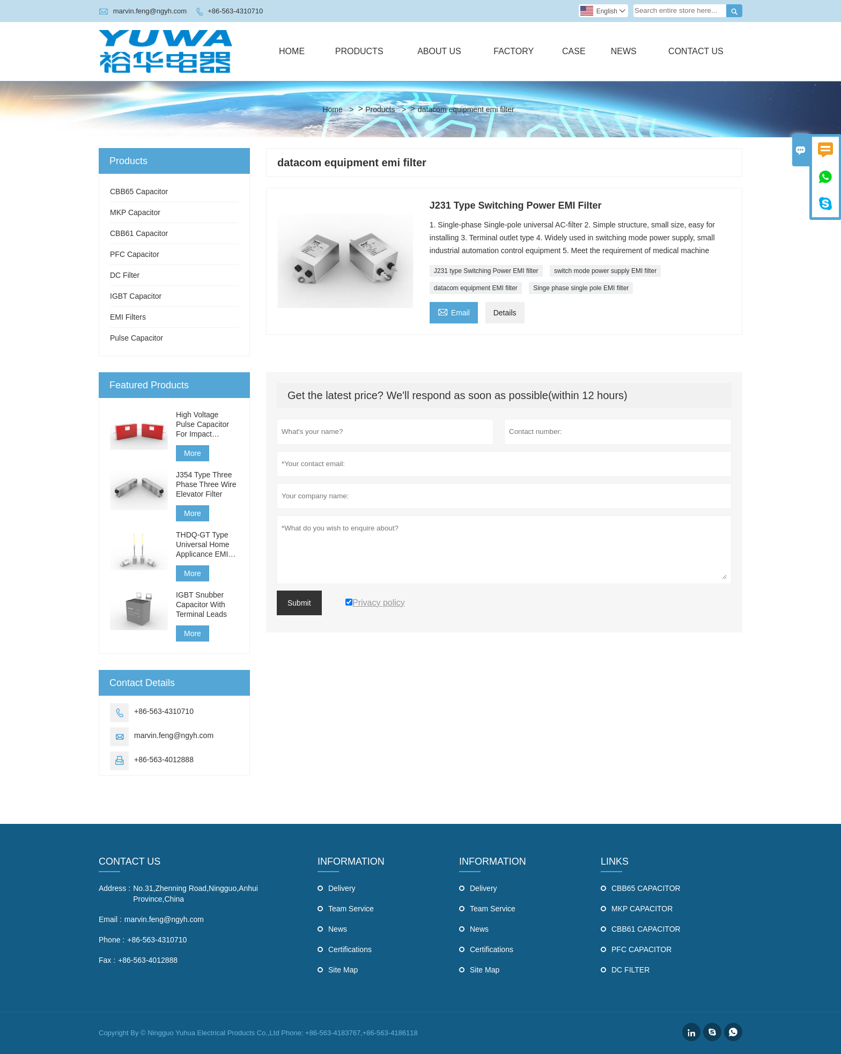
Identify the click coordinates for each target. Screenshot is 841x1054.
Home (292, 51)
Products (359, 51)
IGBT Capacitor (135, 296)
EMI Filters (128, 317)
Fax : (107, 960)
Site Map (343, 969)
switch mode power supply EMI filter (605, 271)
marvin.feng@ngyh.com (150, 11)
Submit (299, 603)
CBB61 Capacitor (139, 233)
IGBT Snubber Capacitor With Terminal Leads (201, 604)
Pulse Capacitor (136, 338)
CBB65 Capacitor (139, 191)
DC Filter (124, 275)
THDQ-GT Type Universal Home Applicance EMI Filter (203, 544)
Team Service (351, 908)
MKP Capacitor (135, 212)
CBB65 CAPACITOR (646, 888)
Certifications (350, 949)
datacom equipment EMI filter (476, 288)
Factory (513, 51)
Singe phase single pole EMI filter (581, 288)
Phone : (111, 939)
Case (574, 51)
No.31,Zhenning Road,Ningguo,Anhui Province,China (195, 893)
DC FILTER (630, 969)
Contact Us (696, 51)
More (192, 453)
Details (505, 312)
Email (454, 311)
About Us (439, 51)
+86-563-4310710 (235, 11)
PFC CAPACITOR (641, 949)
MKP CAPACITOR (642, 908)
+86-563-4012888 (164, 759)
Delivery (342, 888)
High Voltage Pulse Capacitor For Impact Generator (202, 424)
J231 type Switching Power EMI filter (486, 271)
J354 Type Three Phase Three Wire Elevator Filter (206, 484)
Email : (110, 919)
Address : (114, 888)
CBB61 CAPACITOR (646, 929)
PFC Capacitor (134, 254)
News (624, 51)
